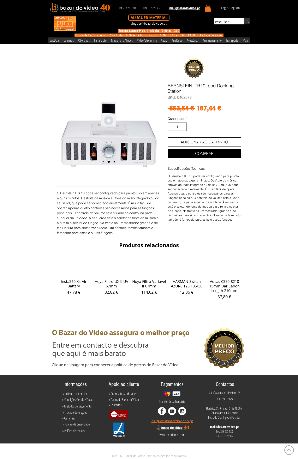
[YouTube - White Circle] (172, 411)
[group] (149, 278)
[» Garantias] (69, 418)
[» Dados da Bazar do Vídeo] (124, 399)
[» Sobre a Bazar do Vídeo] (123, 394)
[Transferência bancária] (172, 401)
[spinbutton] (177, 127)
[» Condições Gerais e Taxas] (77, 399)
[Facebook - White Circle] (162, 411)
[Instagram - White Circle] (182, 411)
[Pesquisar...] (225, 22)
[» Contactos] (115, 405)
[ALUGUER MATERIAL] (148, 17)
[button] (208, 8)
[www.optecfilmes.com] (172, 435)
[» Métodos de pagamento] (76, 406)
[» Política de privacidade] (76, 424)
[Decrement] (171, 127)
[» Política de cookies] (73, 431)
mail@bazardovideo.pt (224, 426)
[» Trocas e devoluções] (74, 412)
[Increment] (183, 127)
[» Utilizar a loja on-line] (75, 394)
